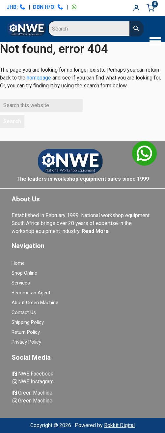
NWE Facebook (32, 374)
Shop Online (24, 273)
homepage (39, 78)
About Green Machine (35, 303)
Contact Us (24, 312)
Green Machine (32, 393)
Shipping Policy (28, 322)
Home (18, 263)
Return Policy (26, 332)
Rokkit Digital (119, 425)
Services (21, 283)
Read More (95, 231)
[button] (153, 42)
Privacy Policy (26, 342)
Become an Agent (31, 293)
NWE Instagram (33, 381)
